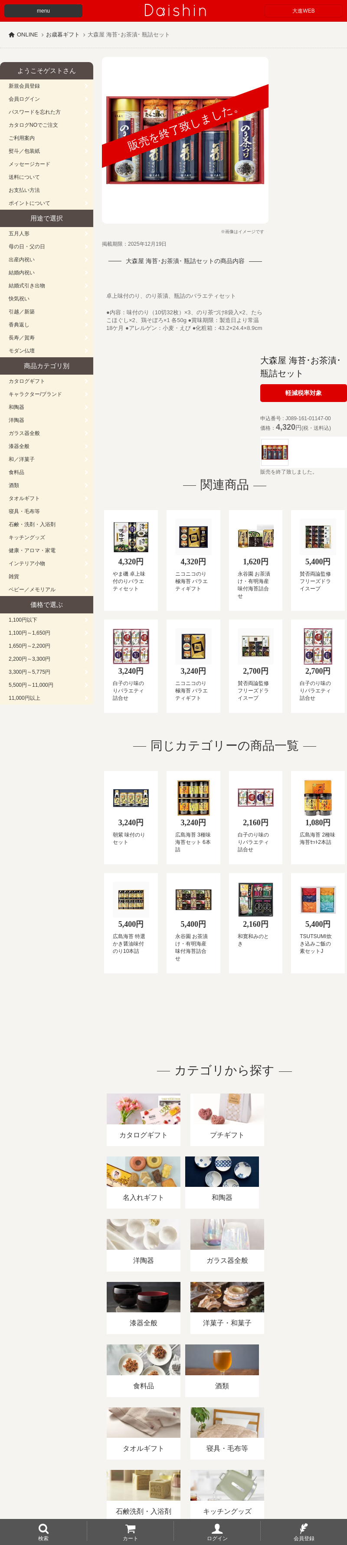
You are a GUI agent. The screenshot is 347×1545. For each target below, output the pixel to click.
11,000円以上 (24, 698)
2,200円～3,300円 (29, 659)
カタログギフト (27, 381)
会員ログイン (24, 99)
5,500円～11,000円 (31, 685)
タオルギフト (24, 498)
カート (130, 1538)
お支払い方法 (24, 190)
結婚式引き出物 (27, 286)
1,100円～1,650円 (29, 633)
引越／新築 (22, 312)
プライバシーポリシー (255, 1445)
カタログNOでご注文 (33, 125)
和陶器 (16, 407)
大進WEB (303, 11)
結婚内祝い (22, 273)
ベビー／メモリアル (32, 589)
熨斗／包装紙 (24, 151)
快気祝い (19, 299)
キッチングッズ (27, 537)
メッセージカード (29, 164)
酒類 (14, 485)
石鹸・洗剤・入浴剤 (32, 524)
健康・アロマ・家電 (32, 550)
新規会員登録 (24, 86)
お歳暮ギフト (63, 34)
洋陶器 (16, 420)
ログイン (217, 1538)
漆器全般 (19, 446)
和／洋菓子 (22, 459)
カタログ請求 (314, 1445)
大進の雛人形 (173, 1502)
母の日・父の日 (27, 247)
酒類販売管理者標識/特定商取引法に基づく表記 (154, 1445)
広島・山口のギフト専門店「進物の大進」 (173, 1492)
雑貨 (14, 576)
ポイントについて (29, 203)
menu (43, 11)
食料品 (16, 472)
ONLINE (27, 34)
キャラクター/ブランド (35, 394)
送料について (24, 177)
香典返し (19, 325)
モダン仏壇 (22, 351)
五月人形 (19, 234)
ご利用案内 (22, 138)
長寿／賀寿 (22, 338)
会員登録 (304, 1538)
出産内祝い (22, 260)
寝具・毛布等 (24, 511)
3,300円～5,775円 (29, 672)
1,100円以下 (23, 620)
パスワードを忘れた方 (35, 112)
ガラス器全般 (24, 433)
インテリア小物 (27, 563)
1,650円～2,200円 (29, 646)
